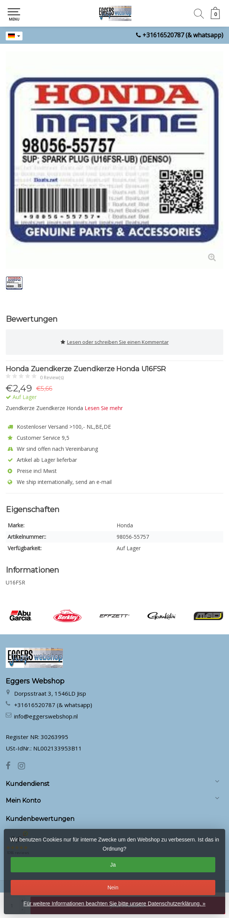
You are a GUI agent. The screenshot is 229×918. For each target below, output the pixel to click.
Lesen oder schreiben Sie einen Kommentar (115, 342)
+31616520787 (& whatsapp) (183, 35)
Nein (113, 887)
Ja (113, 865)
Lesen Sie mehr (104, 408)
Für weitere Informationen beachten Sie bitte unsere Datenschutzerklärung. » (115, 903)
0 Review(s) (52, 377)
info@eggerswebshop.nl (46, 716)
